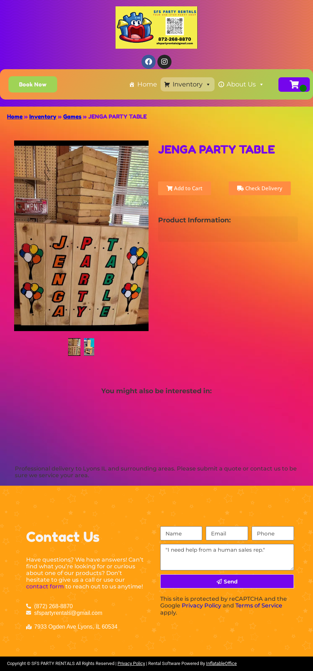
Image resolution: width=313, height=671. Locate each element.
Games (72, 116)
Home (147, 84)
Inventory (192, 84)
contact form (45, 586)
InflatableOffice (221, 663)
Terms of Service (258, 605)
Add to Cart (185, 188)
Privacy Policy (201, 605)
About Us (245, 84)
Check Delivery (259, 188)
